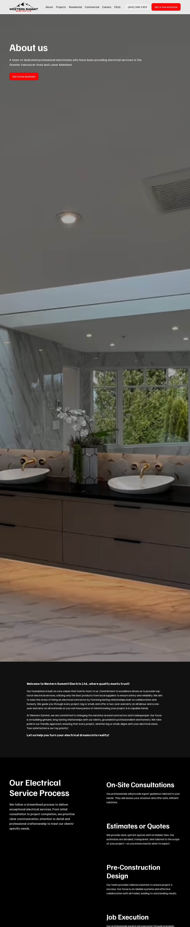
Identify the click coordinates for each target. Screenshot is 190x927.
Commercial (92, 7)
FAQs (117, 7)
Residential (75, 7)
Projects (61, 7)
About (49, 7)
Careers (106, 7)
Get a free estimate (166, 7)
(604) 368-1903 (137, 7)
